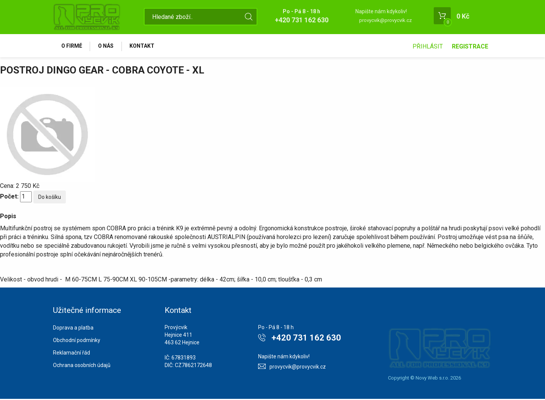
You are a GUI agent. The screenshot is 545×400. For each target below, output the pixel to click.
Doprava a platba (73, 329)
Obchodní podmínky (76, 341)
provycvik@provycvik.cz (385, 20)
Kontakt (144, 46)
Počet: (9, 197)
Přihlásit (428, 46)
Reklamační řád (71, 354)
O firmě (72, 46)
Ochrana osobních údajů (82, 366)
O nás (107, 46)
